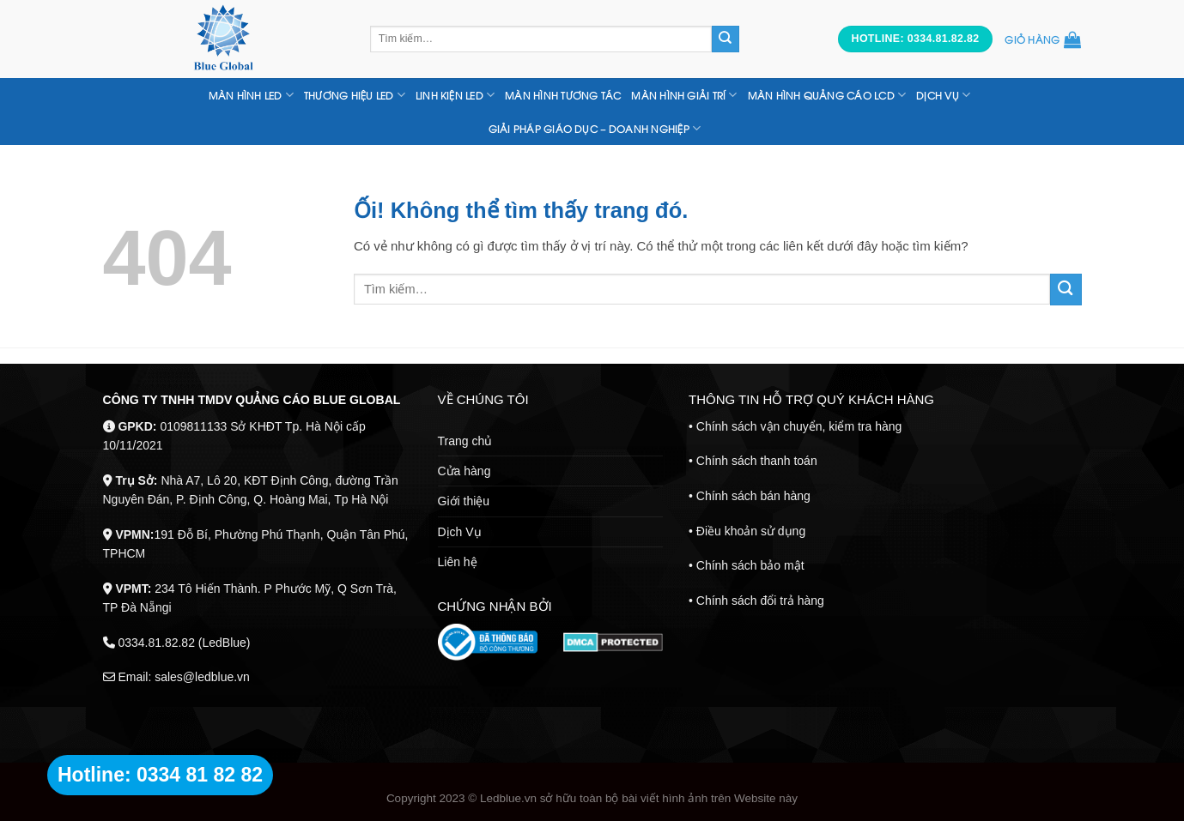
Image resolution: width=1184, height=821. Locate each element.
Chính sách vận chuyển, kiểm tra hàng (799, 426)
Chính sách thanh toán (756, 461)
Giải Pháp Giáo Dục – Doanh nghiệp (595, 128)
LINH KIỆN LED (455, 95)
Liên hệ (457, 562)
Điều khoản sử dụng (750, 531)
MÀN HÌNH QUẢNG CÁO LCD (827, 95)
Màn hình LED (251, 95)
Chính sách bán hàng (753, 496)
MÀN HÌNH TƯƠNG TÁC (563, 95)
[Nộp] (725, 39)
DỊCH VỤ (943, 95)
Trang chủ (465, 441)
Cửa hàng (464, 471)
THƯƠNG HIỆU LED (354, 95)
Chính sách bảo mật (750, 565)
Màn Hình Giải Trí (684, 95)
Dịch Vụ (460, 532)
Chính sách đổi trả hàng (760, 600)
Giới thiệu (464, 501)
